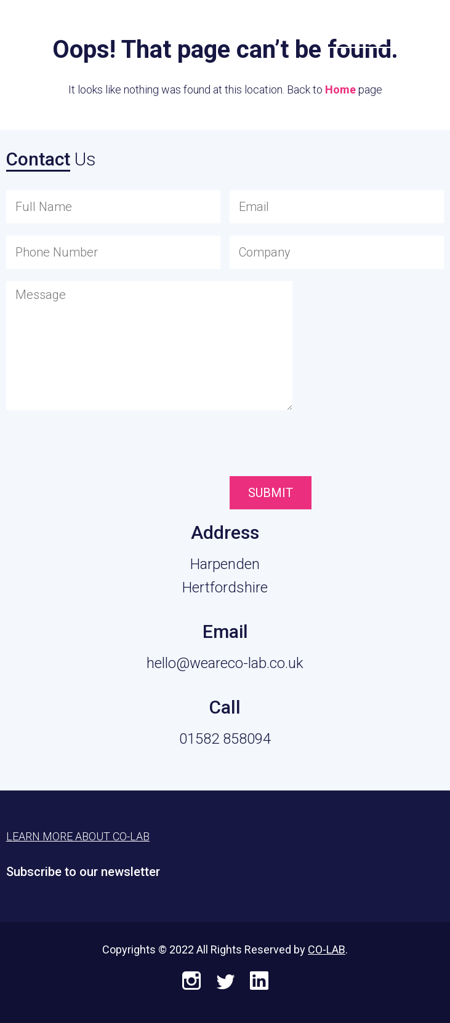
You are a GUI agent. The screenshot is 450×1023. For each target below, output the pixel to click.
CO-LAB (326, 949)
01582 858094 (225, 738)
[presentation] (299, 446)
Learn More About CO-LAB (78, 836)
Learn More (364, 25)
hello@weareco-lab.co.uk (225, 663)
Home (340, 89)
